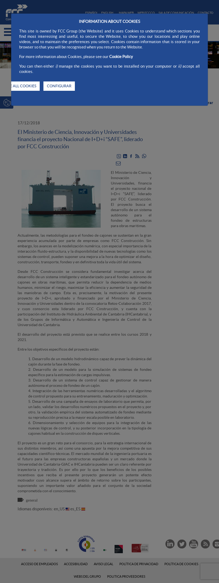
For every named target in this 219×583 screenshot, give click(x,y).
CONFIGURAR (59, 86)
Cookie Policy (121, 56)
